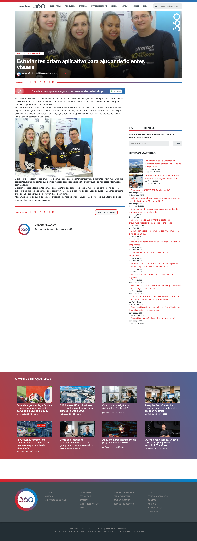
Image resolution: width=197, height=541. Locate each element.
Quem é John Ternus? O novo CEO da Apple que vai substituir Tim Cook (161, 442)
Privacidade (154, 512)
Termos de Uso (155, 508)
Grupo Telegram (122, 500)
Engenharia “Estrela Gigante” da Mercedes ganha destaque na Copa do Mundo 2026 (163, 163)
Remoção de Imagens (158, 496)
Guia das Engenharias (124, 492)
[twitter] (35, 82)
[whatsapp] (40, 82)
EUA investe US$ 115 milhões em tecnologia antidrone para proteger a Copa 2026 (76, 408)
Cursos (136, 6)
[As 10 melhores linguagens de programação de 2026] (119, 429)
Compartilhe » (21, 82)
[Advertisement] (155, 105)
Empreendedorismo (99, 6)
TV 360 (48, 492)
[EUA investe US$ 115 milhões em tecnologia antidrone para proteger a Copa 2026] (77, 394)
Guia (145, 6)
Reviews (125, 6)
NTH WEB (140, 531)
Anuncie (152, 504)
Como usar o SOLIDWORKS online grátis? (150, 190)
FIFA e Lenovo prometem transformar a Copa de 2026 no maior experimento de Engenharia (33, 443)
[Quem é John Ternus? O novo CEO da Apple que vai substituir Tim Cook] (162, 429)
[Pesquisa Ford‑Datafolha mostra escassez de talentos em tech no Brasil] (162, 394)
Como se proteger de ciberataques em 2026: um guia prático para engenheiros (76, 442)
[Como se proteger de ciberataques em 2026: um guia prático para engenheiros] (77, 429)
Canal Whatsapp (122, 496)
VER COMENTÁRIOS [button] (106, 212)
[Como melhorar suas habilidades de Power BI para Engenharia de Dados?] (136, 181)
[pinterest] (53, 82)
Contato (152, 500)
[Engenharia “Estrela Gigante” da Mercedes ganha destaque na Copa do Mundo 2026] (136, 166)
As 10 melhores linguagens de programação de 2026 (119, 441)
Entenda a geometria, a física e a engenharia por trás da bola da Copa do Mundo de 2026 (34, 408)
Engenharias (55, 6)
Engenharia (85, 492)
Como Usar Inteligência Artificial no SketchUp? (153, 318)
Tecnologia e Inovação (29, 53)
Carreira (83, 6)
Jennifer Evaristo (45, 224)
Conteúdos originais (55, 500)
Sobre (151, 492)
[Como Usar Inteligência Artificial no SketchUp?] (119, 394)
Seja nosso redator (124, 504)
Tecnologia (70, 6)
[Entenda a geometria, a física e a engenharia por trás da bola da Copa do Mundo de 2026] (34, 394)
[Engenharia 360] (32, 6)
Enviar (178, 143)
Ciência (114, 6)
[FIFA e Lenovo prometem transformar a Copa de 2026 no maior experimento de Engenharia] (34, 429)
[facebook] (31, 82)
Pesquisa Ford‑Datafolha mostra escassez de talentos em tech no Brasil (161, 408)
